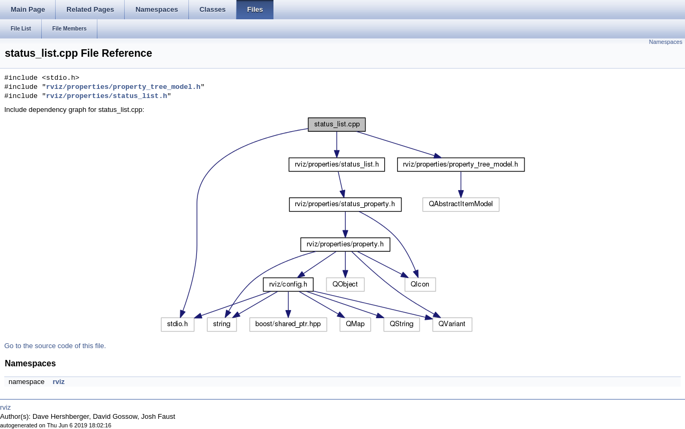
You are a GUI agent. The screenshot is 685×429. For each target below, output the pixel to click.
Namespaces (665, 42)
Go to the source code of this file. (55, 346)
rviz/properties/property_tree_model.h (123, 87)
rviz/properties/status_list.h (106, 96)
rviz (58, 382)
